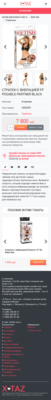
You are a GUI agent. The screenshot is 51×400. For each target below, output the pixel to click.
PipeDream (27, 113)
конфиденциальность (13, 348)
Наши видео (9, 366)
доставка (8, 341)
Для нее (35, 17)
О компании (9, 331)
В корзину (20, 127)
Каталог (25, 11)
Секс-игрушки (10, 375)
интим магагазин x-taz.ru (14, 17)
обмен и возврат (11, 344)
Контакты (8, 334)
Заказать (38, 262)
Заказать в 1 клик (35, 127)
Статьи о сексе (34, 331)
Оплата (7, 338)
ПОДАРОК (13, 158)
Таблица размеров (12, 351)
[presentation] (5, 47)
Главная (7, 327)
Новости (31, 327)
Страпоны (11, 20)
